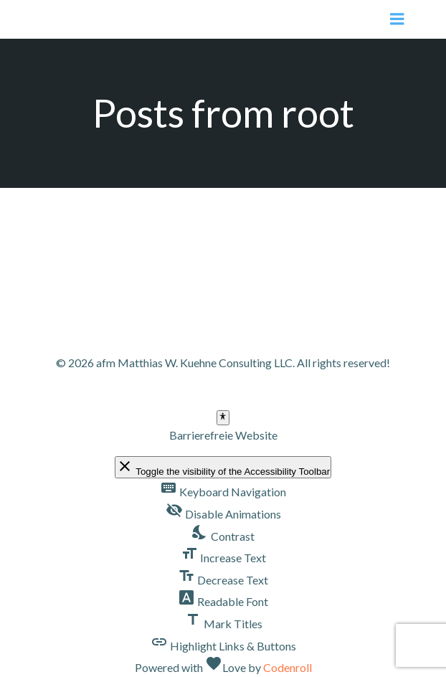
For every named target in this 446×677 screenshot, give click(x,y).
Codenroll (287, 667)
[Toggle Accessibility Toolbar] (223, 417)
